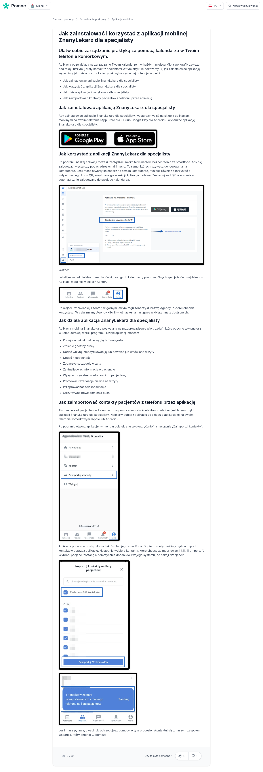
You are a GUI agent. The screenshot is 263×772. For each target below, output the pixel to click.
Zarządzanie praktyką (93, 19)
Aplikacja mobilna (122, 19)
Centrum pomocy (63, 19)
